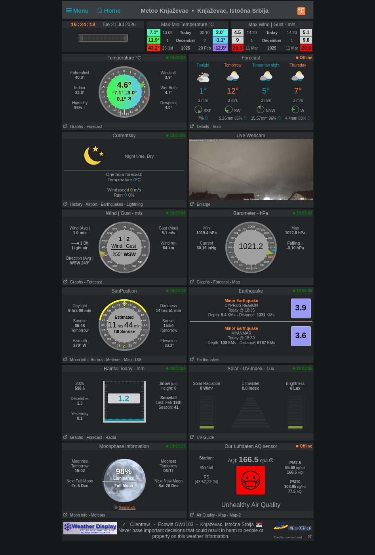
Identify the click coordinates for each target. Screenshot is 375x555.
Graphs (72, 126)
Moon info (75, 360)
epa (266, 460)
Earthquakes (204, 360)
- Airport (90, 204)
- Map (235, 282)
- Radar (109, 437)
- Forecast (93, 126)
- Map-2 (233, 515)
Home (108, 10)
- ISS (137, 360)
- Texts (215, 126)
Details (199, 126)
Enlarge (200, 204)
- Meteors (112, 360)
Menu (79, 10)
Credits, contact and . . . (293, 537)
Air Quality (202, 515)
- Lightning (133, 204)
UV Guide (201, 437)
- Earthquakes (111, 204)
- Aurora (96, 360)
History (72, 204)
